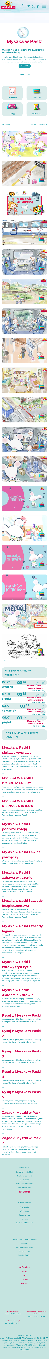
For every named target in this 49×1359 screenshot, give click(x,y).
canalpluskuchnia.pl (12, 1321)
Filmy (24, 1272)
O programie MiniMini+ (24, 1172)
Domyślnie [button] (41, 125)
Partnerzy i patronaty (24, 1184)
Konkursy (24, 1219)
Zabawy (24, 1279)
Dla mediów (24, 1180)
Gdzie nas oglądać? (24, 1176)
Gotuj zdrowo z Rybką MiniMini (25, 1239)
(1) (12, 109)
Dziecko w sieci (24, 1215)
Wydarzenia (24, 1211)
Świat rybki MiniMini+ (24, 1223)
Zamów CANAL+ (24, 1255)
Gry (24, 1275)
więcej (24, 66)
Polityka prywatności (24, 1247)
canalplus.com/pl (12, 1311)
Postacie (24, 1283)
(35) (37, 93)
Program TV (24, 1207)
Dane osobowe (24, 1251)
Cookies (24, 1243)
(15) (37, 109)
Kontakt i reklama (24, 1188)
